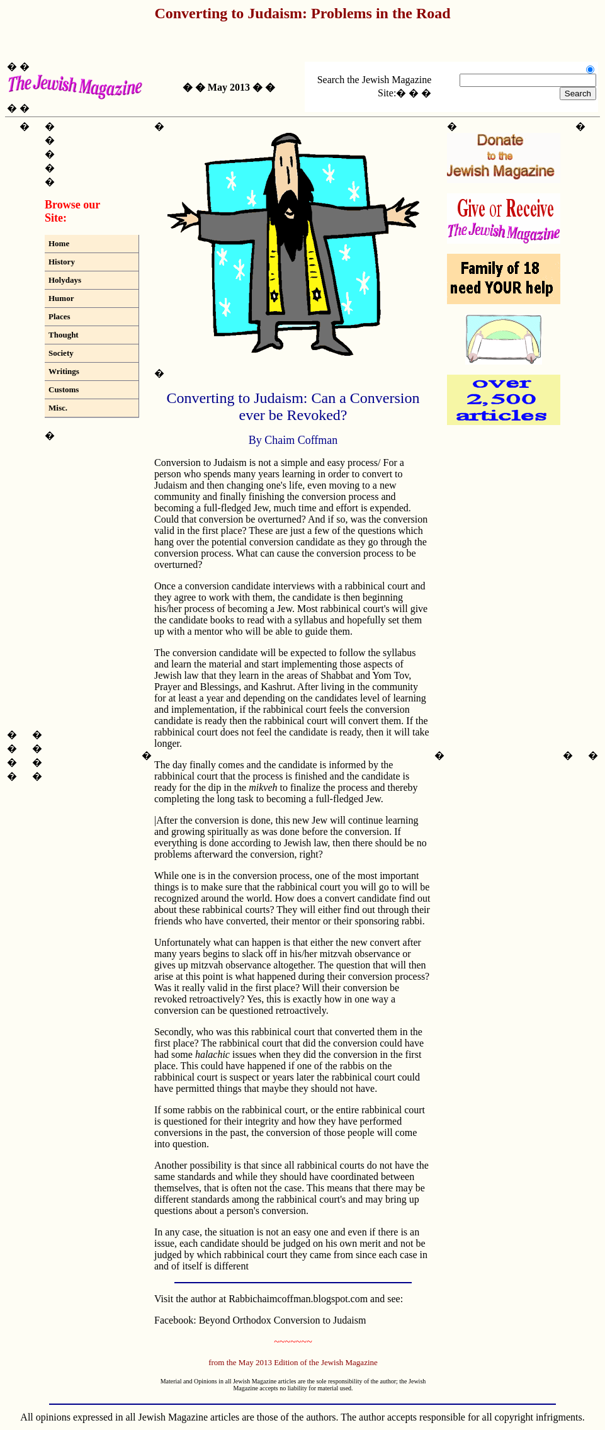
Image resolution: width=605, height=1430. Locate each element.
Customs (63, 389)
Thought (63, 334)
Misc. (57, 407)
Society (61, 353)
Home (58, 243)
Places (59, 316)
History (61, 261)
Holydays (64, 280)
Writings (63, 371)
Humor (61, 298)
